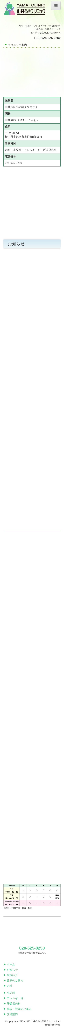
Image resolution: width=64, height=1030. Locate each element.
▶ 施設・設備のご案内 (17, 1008)
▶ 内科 (7, 985)
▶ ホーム (9, 964)
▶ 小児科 (9, 992)
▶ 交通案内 (10, 1014)
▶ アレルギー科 (13, 998)
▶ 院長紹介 (10, 975)
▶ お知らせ (10, 969)
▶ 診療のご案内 (13, 980)
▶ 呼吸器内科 (11, 1003)
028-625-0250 (51, 38)
